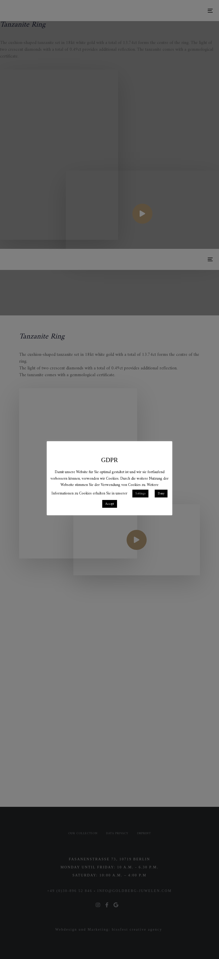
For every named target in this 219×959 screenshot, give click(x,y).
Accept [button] (109, 504)
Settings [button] (140, 493)
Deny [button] (161, 493)
